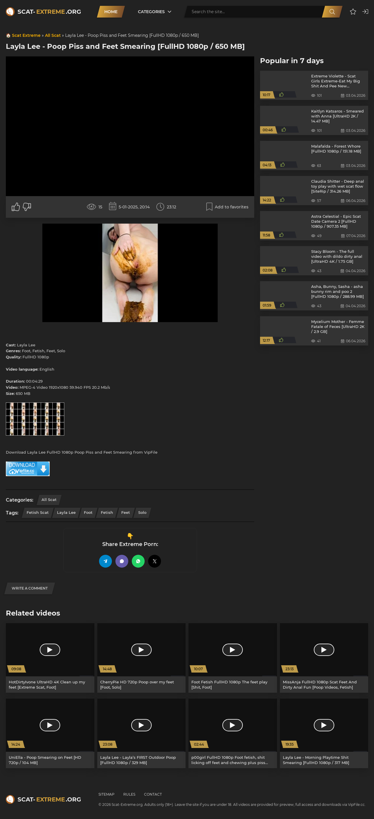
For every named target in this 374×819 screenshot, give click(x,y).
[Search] (332, 12)
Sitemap (106, 794)
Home (110, 11)
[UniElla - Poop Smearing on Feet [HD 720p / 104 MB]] (50, 733)
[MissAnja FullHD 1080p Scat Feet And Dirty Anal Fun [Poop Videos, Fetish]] (324, 658)
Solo (142, 512)
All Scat (53, 35)
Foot (88, 512)
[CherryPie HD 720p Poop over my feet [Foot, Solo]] (141, 658)
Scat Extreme (26, 35)
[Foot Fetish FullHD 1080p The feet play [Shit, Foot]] (232, 658)
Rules (129, 794)
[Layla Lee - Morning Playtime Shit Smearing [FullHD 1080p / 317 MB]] (324, 733)
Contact (153, 794)
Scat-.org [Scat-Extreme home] (49, 11)
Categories (151, 11)
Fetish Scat (38, 512)
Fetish (107, 512)
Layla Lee (66, 512)
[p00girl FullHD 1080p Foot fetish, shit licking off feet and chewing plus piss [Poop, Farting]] (232, 733)
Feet (125, 512)
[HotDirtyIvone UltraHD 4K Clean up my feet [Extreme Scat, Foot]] (50, 658)
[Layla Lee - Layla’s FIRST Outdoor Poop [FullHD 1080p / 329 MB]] (141, 733)
